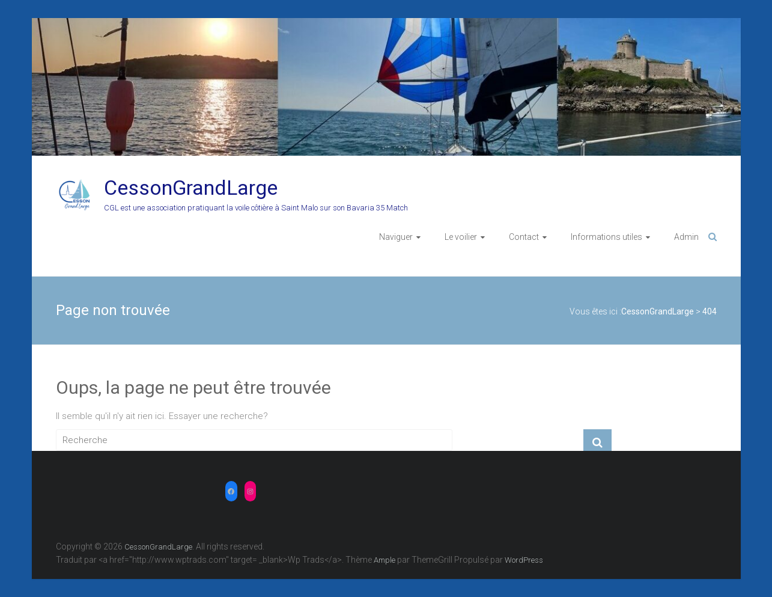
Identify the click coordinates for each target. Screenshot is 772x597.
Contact (524, 237)
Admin (686, 237)
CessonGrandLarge (191, 188)
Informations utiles (606, 237)
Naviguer (396, 237)
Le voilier (461, 237)
